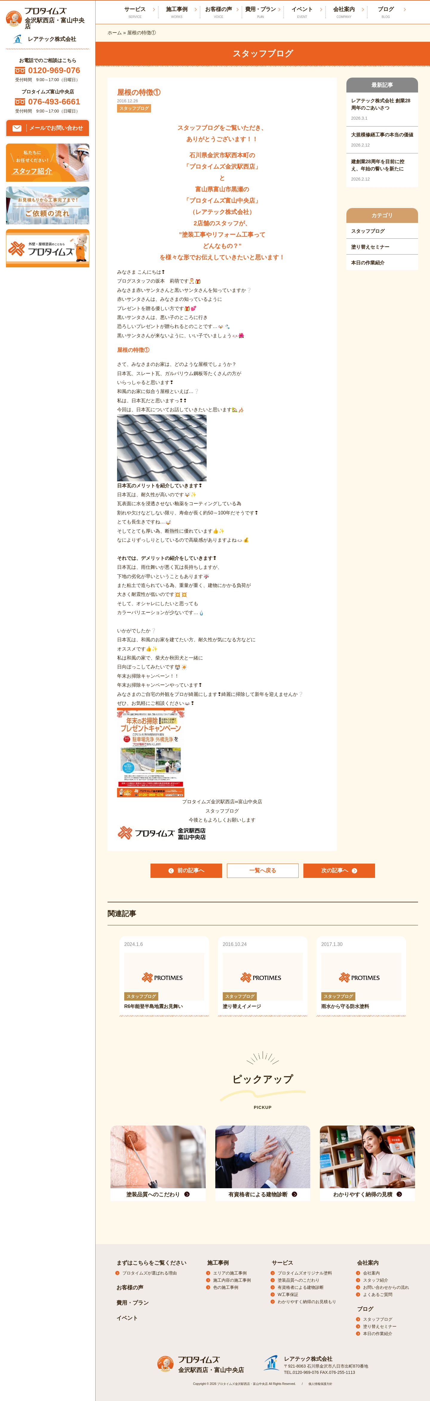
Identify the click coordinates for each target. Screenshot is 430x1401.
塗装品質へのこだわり (299, 1280)
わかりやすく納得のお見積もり (307, 1301)
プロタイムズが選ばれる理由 (149, 1273)
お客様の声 (218, 12)
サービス (282, 1263)
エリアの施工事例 (230, 1273)
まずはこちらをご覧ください (151, 1263)
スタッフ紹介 (375, 1280)
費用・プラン (260, 12)
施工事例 (176, 12)
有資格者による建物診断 (301, 1287)
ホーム (115, 32)
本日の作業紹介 (377, 1333)
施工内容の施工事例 (232, 1280)
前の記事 (190, 871)
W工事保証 (288, 1294)
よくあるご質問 (377, 1294)
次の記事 (334, 871)
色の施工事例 (225, 1287)
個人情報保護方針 (320, 1383)
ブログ (385, 12)
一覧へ (262, 871)
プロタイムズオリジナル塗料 (305, 1273)
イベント (302, 12)
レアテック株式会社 (308, 1359)
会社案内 (344, 12)
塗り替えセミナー (380, 1326)
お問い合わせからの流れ (386, 1287)
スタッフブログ (377, 1319)
